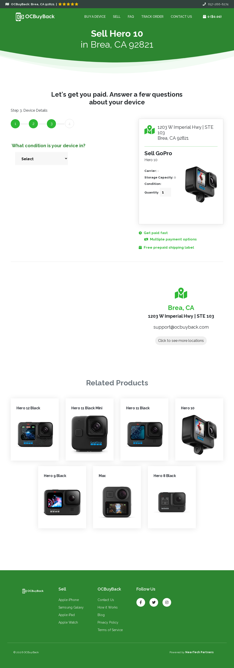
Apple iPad (66, 615)
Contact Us (181, 16)
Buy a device (95, 16)
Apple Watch (68, 622)
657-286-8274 (216, 4)
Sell (116, 16)
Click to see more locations (181, 340)
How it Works (108, 607)
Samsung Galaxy (71, 607)
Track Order (152, 16)
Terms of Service (110, 630)
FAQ (131, 16)
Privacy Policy (108, 622)
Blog (101, 615)
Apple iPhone (68, 600)
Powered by (192, 652)
